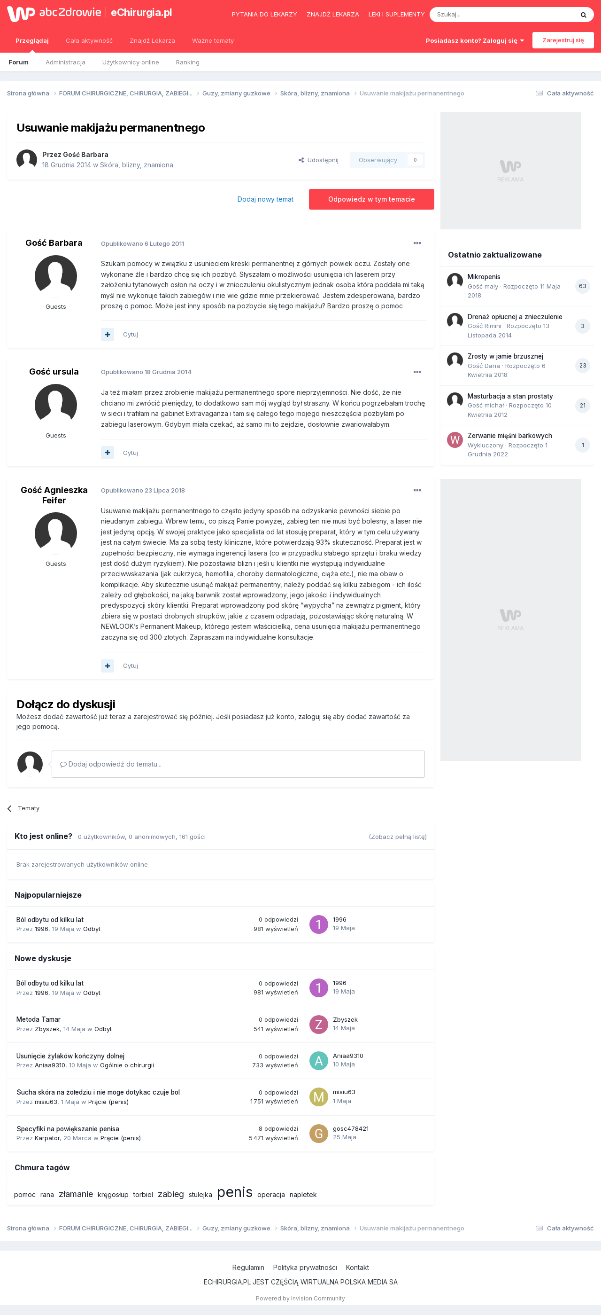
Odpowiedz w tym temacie (371, 199)
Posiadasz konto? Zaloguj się (475, 40)
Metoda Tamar (38, 1019)
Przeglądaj (32, 45)
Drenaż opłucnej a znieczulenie (515, 317)
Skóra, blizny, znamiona (136, 165)
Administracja (65, 62)
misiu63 (46, 1101)
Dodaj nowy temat (265, 199)
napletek (303, 1194)
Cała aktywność (89, 40)
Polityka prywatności (305, 1267)
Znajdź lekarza (333, 14)
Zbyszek (47, 1029)
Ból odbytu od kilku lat (50, 920)
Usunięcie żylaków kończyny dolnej (70, 1056)
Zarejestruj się (563, 40)
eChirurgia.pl (141, 12)
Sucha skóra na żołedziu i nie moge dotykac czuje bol (98, 1092)
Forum (18, 62)
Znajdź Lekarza (152, 40)
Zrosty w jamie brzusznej (505, 356)
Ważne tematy (213, 40)
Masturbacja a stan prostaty (510, 396)
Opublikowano (142, 243)
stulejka (200, 1194)
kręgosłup (113, 1194)
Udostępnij (319, 160)
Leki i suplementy (397, 14)
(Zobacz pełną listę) (398, 836)
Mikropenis (484, 277)
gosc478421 (351, 1128)
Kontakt (357, 1267)
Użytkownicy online (130, 62)
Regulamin (248, 1267)
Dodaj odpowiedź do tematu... (111, 764)
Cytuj (130, 334)
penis (235, 1191)
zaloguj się (314, 716)
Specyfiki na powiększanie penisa (67, 1129)
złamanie (76, 1194)
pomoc (25, 1194)
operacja (271, 1194)
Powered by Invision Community (300, 1298)
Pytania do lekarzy (264, 14)
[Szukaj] (478, 14)
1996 (41, 928)
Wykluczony (485, 445)
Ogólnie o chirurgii (127, 1065)
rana (47, 1194)
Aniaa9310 (50, 1065)
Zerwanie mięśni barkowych (510, 435)
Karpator (47, 1138)
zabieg (171, 1194)
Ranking (188, 62)
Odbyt (91, 928)
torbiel (143, 1194)
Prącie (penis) (108, 1101)
